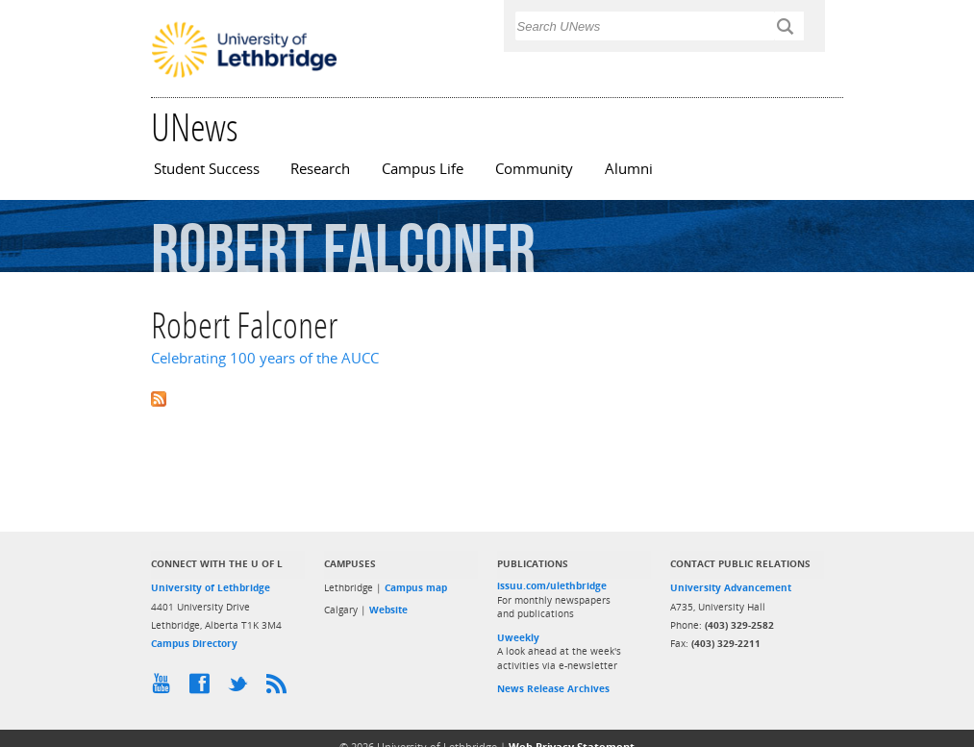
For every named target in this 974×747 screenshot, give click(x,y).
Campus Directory (194, 643)
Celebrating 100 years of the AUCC (265, 358)
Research (320, 169)
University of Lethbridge (210, 587)
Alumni (629, 169)
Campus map (416, 587)
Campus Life (422, 169)
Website (388, 609)
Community (534, 169)
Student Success (207, 169)
